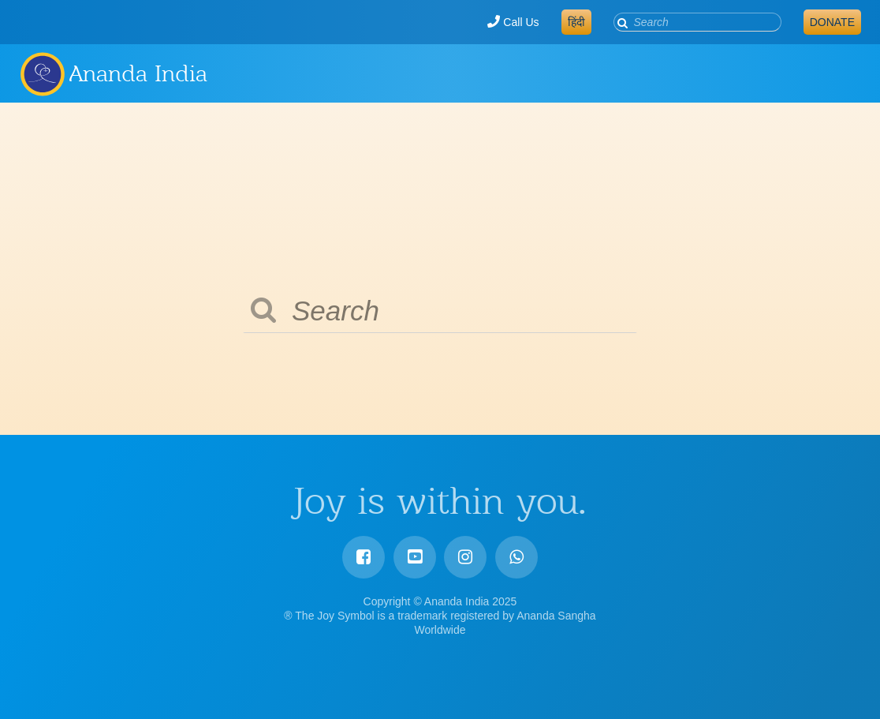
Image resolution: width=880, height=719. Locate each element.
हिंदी (576, 22)
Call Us (513, 22)
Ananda (42, 73)
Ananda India (138, 73)
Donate (832, 22)
